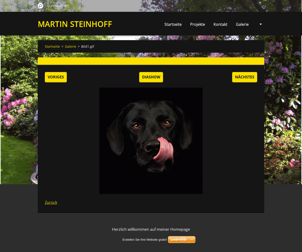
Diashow (151, 77)
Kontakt (220, 24)
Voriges (56, 77)
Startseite (173, 24)
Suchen (40, 5)
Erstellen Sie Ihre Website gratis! (144, 239)
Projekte (197, 24)
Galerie (242, 24)
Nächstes (244, 77)
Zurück (51, 202)
